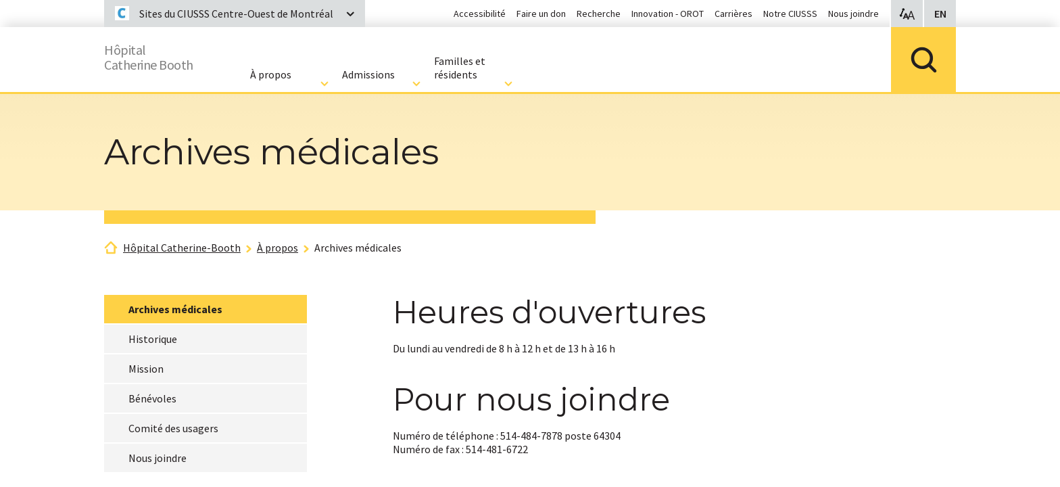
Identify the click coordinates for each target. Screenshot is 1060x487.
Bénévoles (152, 398)
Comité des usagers (173, 428)
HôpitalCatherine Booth (160, 54)
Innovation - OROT (667, 13)
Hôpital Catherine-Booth (182, 247)
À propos (277, 247)
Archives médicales (358, 247)
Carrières (733, 13)
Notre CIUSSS (790, 13)
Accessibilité (480, 13)
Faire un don (541, 13)
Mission (146, 368)
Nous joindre (853, 13)
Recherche (599, 13)
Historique (152, 339)
